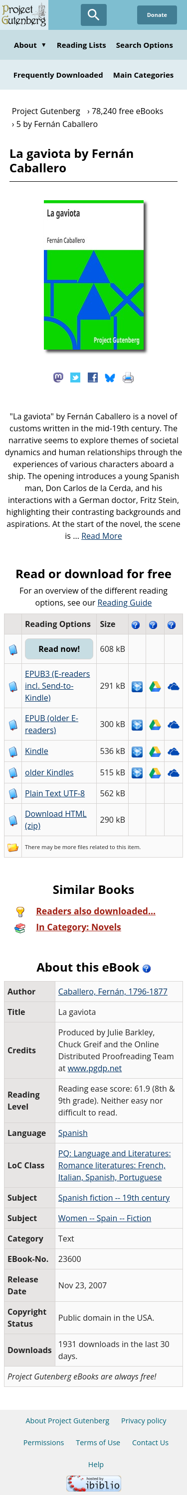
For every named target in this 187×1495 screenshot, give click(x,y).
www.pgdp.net (95, 1068)
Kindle (36, 751)
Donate (157, 14)
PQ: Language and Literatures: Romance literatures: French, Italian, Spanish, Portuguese (114, 1165)
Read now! (59, 648)
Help (96, 1464)
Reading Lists (81, 45)
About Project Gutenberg (67, 1420)
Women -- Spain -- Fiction (105, 1218)
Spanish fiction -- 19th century (114, 1197)
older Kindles (49, 772)
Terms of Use (98, 1442)
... (97, 535)
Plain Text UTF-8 (55, 793)
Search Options (144, 45)
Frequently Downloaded (58, 75)
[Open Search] (94, 15)
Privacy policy (144, 1420)
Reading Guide (125, 602)
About (30, 45)
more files (75, 847)
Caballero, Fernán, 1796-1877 (113, 991)
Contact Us (150, 1442)
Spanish (73, 1132)
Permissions (43, 1442)
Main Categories (143, 75)
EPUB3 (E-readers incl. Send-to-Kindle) (57, 685)
